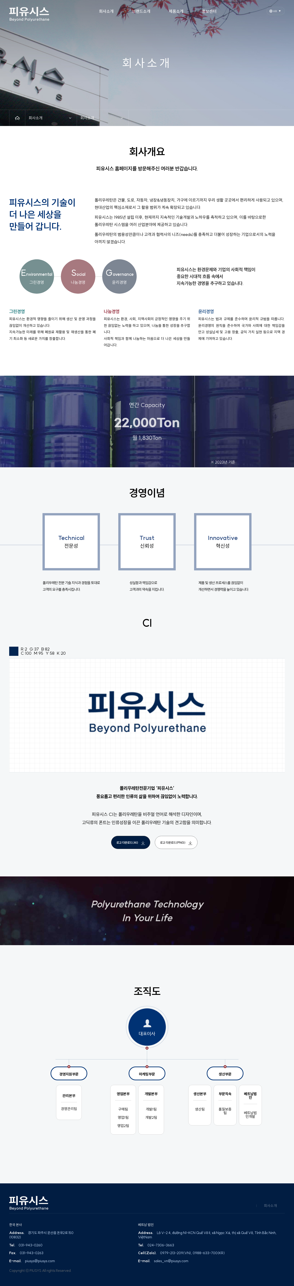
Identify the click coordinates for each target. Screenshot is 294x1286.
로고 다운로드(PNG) (176, 843)
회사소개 (270, 1205)
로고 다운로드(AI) (130, 843)
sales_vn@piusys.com (171, 1261)
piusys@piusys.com (40, 1261)
